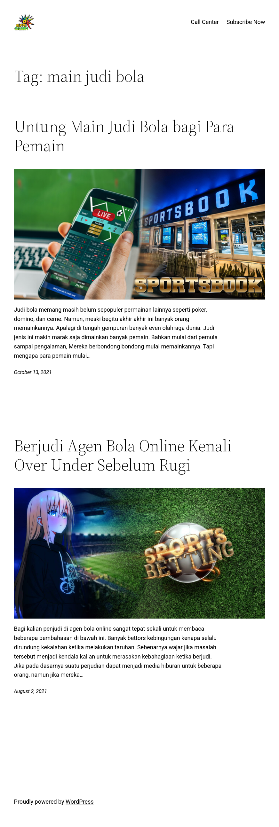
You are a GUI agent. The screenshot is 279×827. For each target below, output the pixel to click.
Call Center (205, 22)
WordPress (79, 801)
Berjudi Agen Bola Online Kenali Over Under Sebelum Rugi (123, 455)
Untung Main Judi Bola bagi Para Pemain (124, 136)
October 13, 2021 (33, 372)
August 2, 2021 (30, 691)
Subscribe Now (246, 22)
